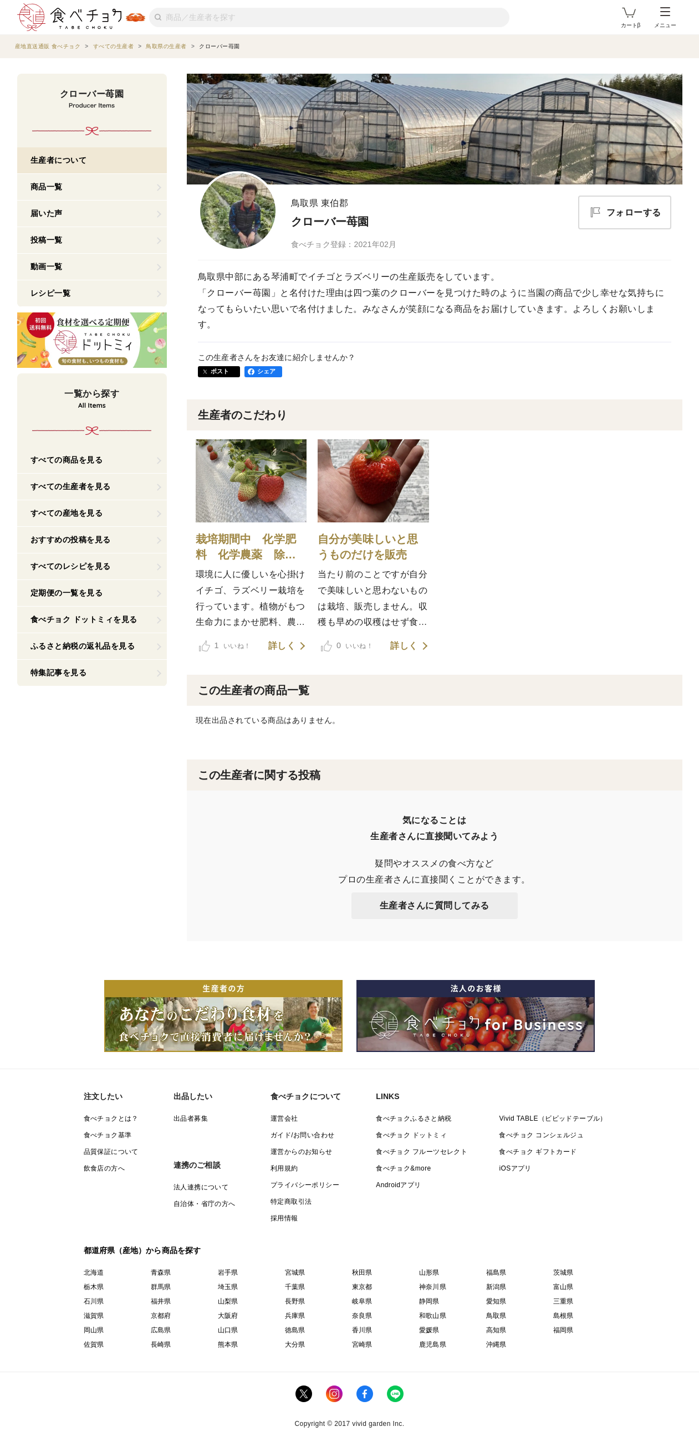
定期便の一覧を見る (66, 592)
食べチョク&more (403, 1168)
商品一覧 (46, 186)
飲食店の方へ (104, 1168)
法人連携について (201, 1187)
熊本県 (228, 1344)
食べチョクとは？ (111, 1118)
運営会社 (284, 1118)
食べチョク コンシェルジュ (541, 1135)
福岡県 (563, 1330)
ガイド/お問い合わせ (302, 1135)
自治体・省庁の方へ (205, 1204)
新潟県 (496, 1287)
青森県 (161, 1272)
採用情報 (284, 1218)
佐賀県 (94, 1344)
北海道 (94, 1272)
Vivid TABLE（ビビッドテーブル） (552, 1118)
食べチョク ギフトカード (537, 1152)
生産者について (58, 160)
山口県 (228, 1330)
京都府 (161, 1316)
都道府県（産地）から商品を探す (142, 1250)
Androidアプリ (398, 1185)
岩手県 (228, 1272)
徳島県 (295, 1330)
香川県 (362, 1330)
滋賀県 (94, 1316)
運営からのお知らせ (302, 1152)
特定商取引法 (291, 1201)
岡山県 (94, 1330)
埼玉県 (228, 1287)
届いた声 (46, 213)
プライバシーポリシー (305, 1185)
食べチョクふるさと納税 (413, 1118)
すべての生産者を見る (70, 486)
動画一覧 (46, 266)
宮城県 (295, 1272)
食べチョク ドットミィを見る (83, 619)
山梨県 (228, 1301)
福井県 (161, 1301)
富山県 (563, 1287)
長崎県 (161, 1344)
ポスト (220, 371)
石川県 (94, 1301)
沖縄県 (496, 1344)
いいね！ (225, 646)
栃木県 (94, 1287)
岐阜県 (362, 1301)
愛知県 (496, 1301)
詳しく (282, 646)
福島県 (496, 1272)
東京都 (362, 1287)
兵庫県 (295, 1316)
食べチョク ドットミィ (411, 1135)
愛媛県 (429, 1330)
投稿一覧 (46, 239)
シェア (266, 371)
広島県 (161, 1330)
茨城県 (563, 1272)
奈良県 (362, 1316)
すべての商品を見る (66, 459)
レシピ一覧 (50, 293)
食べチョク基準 (108, 1135)
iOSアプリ (515, 1168)
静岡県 (429, 1301)
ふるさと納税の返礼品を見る (82, 646)
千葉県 (295, 1287)
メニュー (665, 17)
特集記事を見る (58, 672)
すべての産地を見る (66, 513)
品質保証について (111, 1152)
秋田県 (362, 1272)
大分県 (295, 1344)
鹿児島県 (433, 1344)
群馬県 (161, 1287)
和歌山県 (433, 1316)
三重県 (563, 1301)
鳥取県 (496, 1316)
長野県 (295, 1301)
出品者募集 (191, 1118)
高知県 (496, 1330)
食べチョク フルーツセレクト (421, 1152)
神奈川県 (433, 1287)
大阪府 (228, 1316)
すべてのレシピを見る (70, 566)
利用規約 (284, 1168)
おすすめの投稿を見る (70, 539)
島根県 (563, 1316)
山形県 (429, 1272)
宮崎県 (362, 1344)
